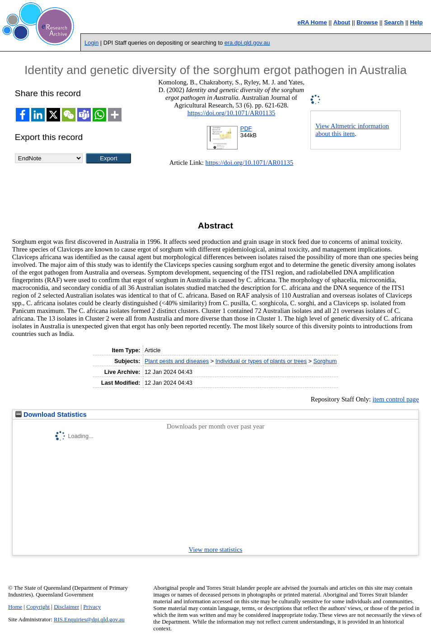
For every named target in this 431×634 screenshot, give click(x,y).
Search (393, 22)
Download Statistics (51, 414)
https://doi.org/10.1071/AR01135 (231, 113)
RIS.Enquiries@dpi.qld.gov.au (89, 619)
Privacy (92, 607)
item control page (396, 399)
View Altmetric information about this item (352, 129)
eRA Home (312, 22)
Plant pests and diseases (177, 361)
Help (416, 22)
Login (91, 42)
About (342, 22)
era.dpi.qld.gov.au (247, 42)
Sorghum (325, 361)
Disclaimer (66, 607)
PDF (246, 128)
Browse (367, 22)
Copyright (38, 607)
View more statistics (216, 549)
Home (15, 607)
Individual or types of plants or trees (261, 361)
